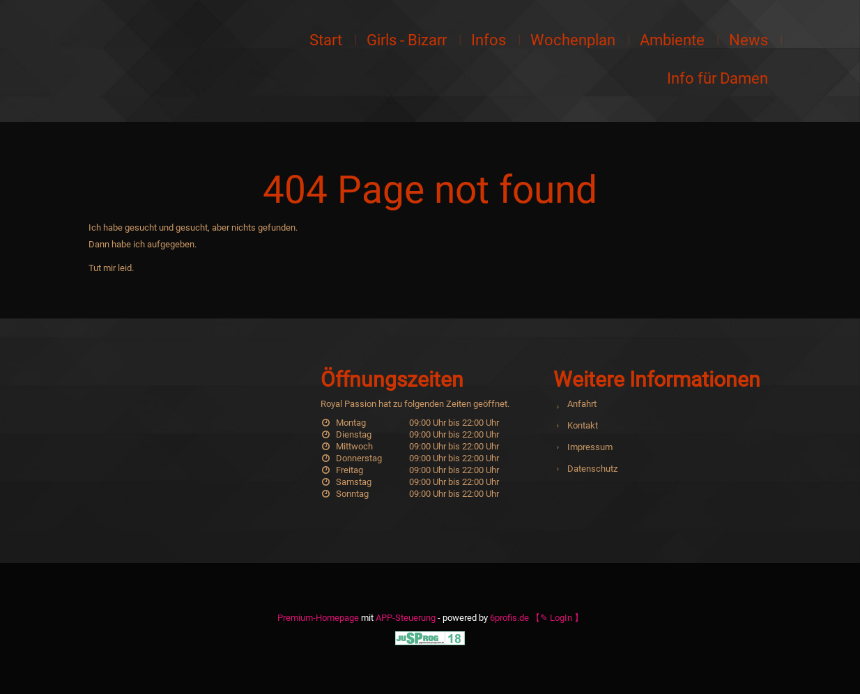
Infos (488, 40)
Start (325, 40)
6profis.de (509, 617)
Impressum (590, 447)
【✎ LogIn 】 (557, 617)
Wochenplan (572, 40)
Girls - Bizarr (407, 40)
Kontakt (582, 425)
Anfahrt (582, 404)
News (748, 40)
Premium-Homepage (318, 617)
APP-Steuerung (406, 617)
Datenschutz (592, 468)
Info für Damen (717, 78)
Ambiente (672, 40)
